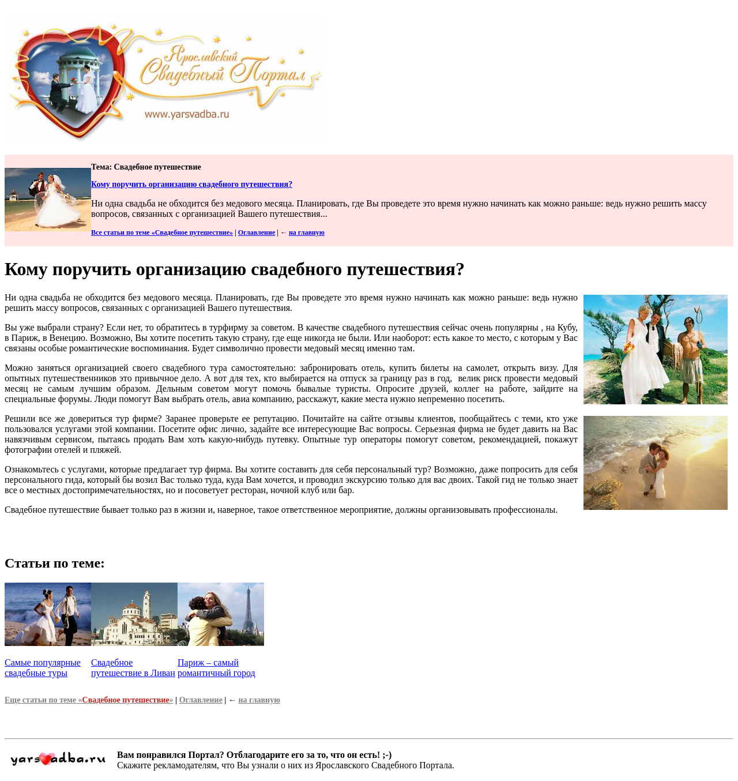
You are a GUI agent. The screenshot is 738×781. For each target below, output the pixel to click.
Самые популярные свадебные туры (43, 668)
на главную (307, 232)
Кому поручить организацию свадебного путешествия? (191, 184)
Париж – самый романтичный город (216, 668)
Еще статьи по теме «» (89, 700)
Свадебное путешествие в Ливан (133, 668)
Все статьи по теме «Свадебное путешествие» (162, 232)
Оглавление (256, 232)
